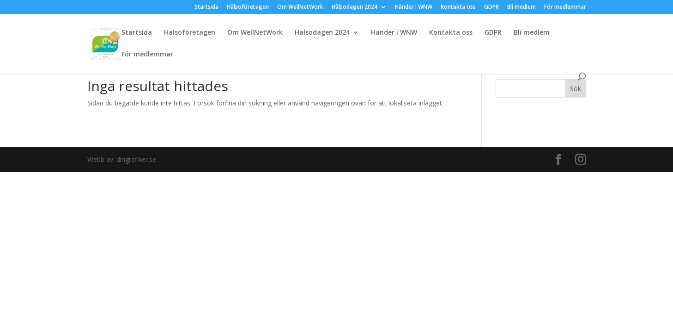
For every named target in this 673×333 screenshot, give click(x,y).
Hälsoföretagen (248, 7)
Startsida (206, 7)
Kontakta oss (458, 7)
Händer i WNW (413, 7)
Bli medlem (521, 7)
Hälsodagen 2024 (354, 7)
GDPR (491, 7)
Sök (575, 88)
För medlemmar (565, 7)
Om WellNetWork (300, 7)
